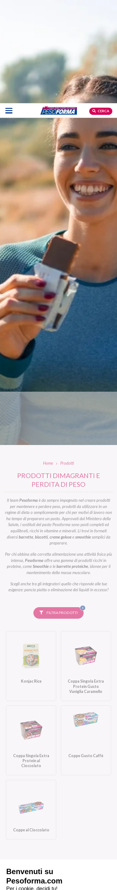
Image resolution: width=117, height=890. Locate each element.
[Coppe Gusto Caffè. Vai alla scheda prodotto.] (86, 638)
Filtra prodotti (61, 509)
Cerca (100, 8)
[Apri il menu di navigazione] (9, 7)
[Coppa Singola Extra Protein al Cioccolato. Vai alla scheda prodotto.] (31, 638)
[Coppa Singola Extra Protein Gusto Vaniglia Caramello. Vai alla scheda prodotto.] (86, 563)
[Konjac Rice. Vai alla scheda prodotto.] (31, 563)
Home (48, 360)
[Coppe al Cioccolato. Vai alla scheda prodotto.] (31, 707)
